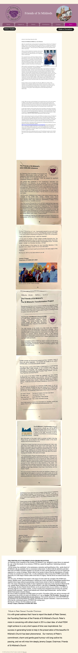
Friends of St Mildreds (38, 13)
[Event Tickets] (9, 29)
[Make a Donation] (65, 29)
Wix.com (25, 652)
